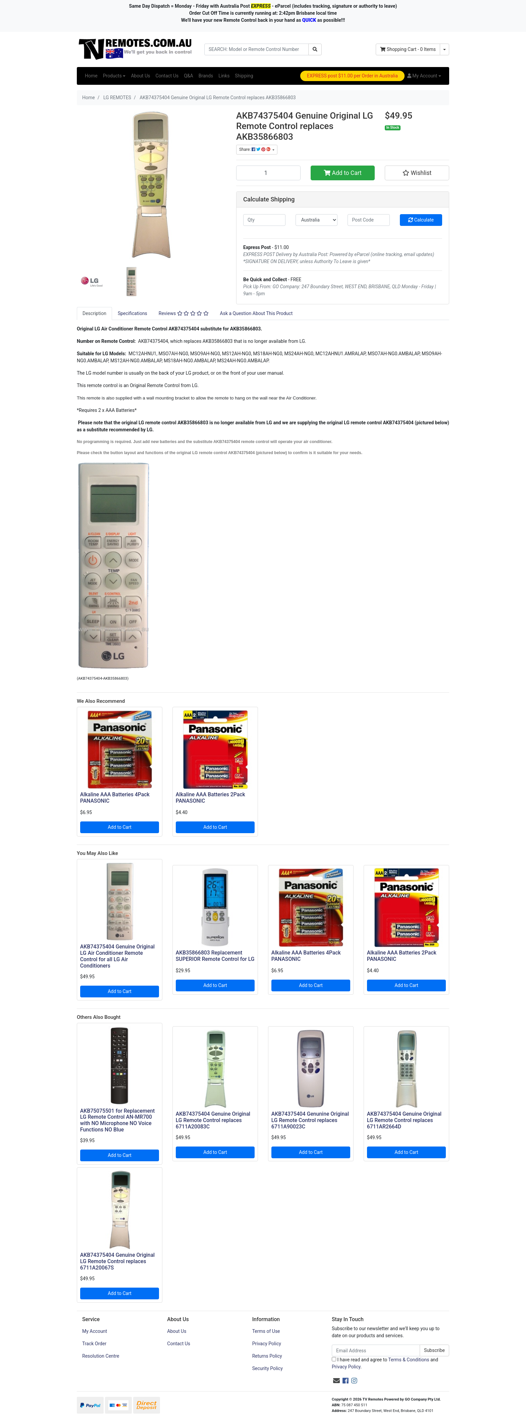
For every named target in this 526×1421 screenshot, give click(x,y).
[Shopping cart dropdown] (444, 49)
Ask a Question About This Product (256, 313)
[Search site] (315, 49)
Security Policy (267, 1368)
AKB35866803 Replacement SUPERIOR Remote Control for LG (215, 955)
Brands (206, 75)
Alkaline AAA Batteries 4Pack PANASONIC (115, 797)
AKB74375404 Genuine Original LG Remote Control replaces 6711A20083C (213, 1120)
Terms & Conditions (408, 1359)
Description (94, 313)
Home (91, 75)
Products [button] (112, 75)
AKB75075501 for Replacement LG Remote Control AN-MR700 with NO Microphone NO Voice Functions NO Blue (117, 1120)
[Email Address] (376, 1350)
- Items (408, 49)
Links (223, 75)
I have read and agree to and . (385, 1363)
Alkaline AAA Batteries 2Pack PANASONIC (210, 797)
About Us (140, 75)
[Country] (317, 220)
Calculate (421, 220)
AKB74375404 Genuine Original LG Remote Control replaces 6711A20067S (117, 1261)
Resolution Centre (100, 1356)
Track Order (94, 1343)
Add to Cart (343, 173)
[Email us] (336, 1381)
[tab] (94, 313)
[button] (424, 76)
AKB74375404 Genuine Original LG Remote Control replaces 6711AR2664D (404, 1120)
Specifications (132, 313)
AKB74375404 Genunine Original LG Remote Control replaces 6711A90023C (310, 1120)
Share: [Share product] (255, 149)
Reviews (184, 313)
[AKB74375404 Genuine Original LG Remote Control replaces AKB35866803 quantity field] (268, 173)
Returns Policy (267, 1356)
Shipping (244, 75)
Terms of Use (266, 1331)
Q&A (188, 75)
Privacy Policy (266, 1343)
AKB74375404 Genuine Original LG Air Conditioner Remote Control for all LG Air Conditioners (117, 956)
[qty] (264, 220)
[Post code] (369, 220)
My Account (94, 1331)
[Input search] (256, 49)
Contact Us (166, 75)
